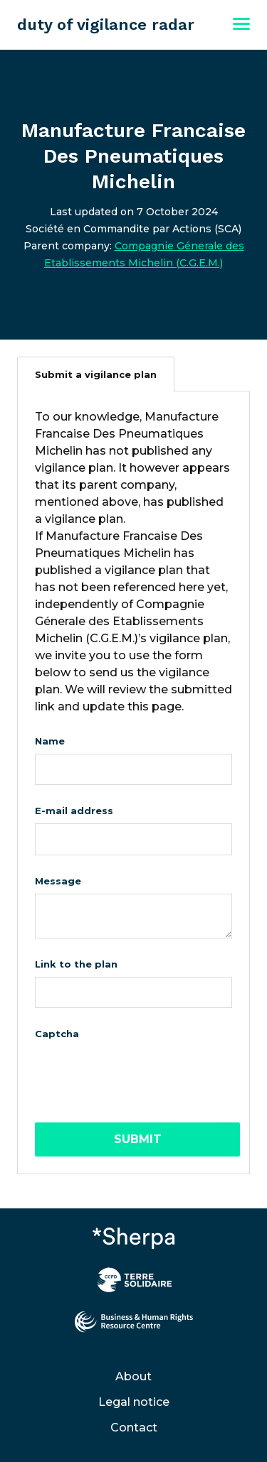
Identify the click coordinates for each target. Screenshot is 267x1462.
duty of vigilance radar (105, 24)
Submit (138, 1139)
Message (58, 881)
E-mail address (74, 810)
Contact (133, 1427)
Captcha (57, 1033)
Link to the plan (76, 964)
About (133, 1376)
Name (50, 741)
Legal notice (133, 1402)
